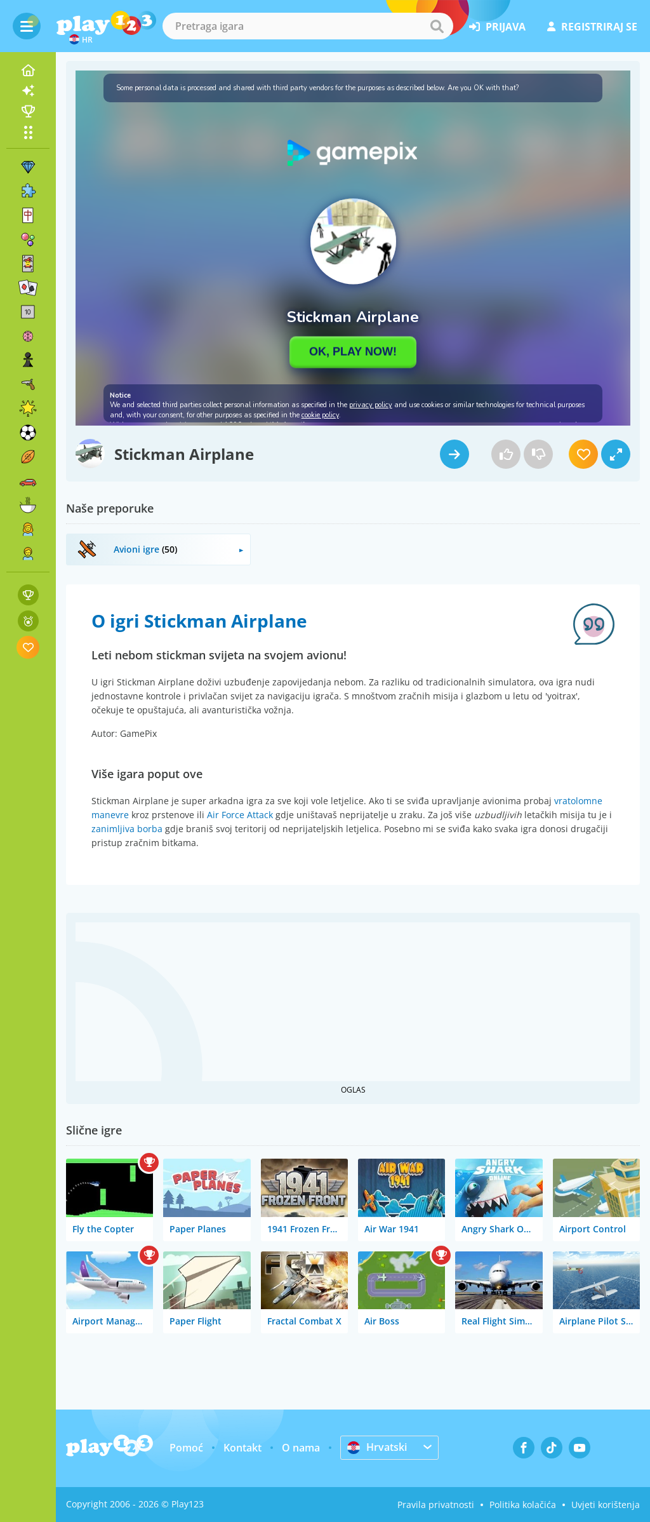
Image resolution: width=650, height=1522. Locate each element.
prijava (497, 27)
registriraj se (592, 27)
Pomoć (186, 1448)
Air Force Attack (240, 815)
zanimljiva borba (126, 829)
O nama (301, 1448)
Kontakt (242, 1448)
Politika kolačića (522, 1504)
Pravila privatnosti (435, 1504)
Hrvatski (377, 1447)
